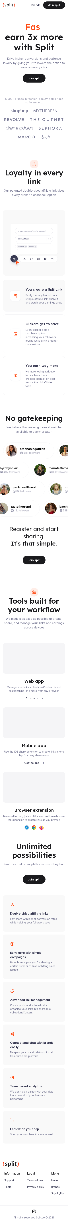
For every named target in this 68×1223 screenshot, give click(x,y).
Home (54, 1180)
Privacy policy (35, 1186)
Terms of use (35, 1180)
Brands (35, 5)
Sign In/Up (57, 1193)
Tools (7, 1186)
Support (9, 1180)
